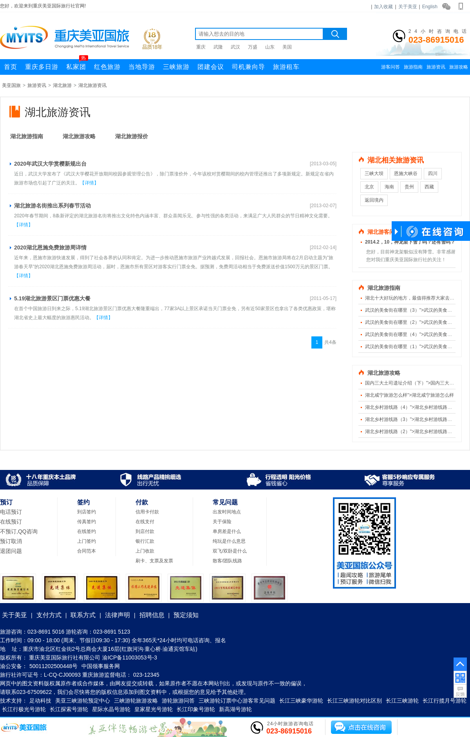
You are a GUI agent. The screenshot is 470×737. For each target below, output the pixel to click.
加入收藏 (383, 6)
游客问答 (390, 67)
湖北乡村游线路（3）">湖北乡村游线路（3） (412, 419)
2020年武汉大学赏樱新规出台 (50, 164)
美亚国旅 (11, 85)
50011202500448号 (53, 666)
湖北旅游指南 (26, 136)
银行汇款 (145, 541)
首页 (10, 66)
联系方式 (83, 615)
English (429, 6)
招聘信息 (151, 615)
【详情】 (89, 183)
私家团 (77, 64)
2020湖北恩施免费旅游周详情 (50, 247)
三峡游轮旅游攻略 (136, 700)
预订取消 (11, 541)
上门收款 (145, 551)
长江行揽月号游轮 (444, 700)
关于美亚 (407, 6)
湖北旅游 (62, 85)
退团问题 (11, 551)
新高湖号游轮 (235, 709)
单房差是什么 (227, 531)
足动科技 (40, 700)
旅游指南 (413, 67)
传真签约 (86, 521)
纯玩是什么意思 (229, 541)
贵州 (409, 187)
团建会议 (210, 66)
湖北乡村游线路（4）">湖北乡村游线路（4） (412, 407)
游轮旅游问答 (178, 700)
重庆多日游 (41, 66)
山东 (270, 47)
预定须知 (186, 615)
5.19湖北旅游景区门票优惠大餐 (52, 298)
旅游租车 (286, 66)
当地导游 (141, 66)
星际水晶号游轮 (111, 709)
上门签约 (86, 541)
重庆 (201, 47)
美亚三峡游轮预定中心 (82, 700)
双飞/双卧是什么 (230, 551)
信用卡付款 (147, 512)
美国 (287, 47)
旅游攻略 (458, 67)
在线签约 (86, 531)
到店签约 (86, 512)
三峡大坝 (374, 173)
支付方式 (48, 615)
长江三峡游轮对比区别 (354, 700)
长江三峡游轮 (402, 700)
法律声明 (117, 615)
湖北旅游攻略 (79, 136)
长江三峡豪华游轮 (301, 700)
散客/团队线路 (227, 561)
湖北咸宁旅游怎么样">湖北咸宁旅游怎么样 (409, 395)
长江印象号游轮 (196, 709)
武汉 (235, 47)
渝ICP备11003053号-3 (129, 657)
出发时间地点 (227, 512)
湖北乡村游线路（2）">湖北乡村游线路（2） (412, 431)
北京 (369, 187)
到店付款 (145, 531)
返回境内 (374, 200)
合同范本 (86, 551)
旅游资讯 (436, 67)
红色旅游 (107, 66)
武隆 (218, 47)
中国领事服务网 (100, 666)
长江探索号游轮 (69, 709)
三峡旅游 (176, 66)
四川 (432, 173)
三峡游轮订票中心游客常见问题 (237, 700)
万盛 (252, 47)
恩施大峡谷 (406, 173)
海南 (389, 187)
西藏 (429, 187)
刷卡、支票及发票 (154, 561)
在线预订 (11, 521)
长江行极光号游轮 (24, 709)
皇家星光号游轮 (153, 709)
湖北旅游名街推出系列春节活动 (52, 205)
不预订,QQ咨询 (19, 531)
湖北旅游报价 (131, 136)
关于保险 (222, 521)
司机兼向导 (248, 66)
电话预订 (11, 512)
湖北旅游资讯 (92, 85)
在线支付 (145, 521)
